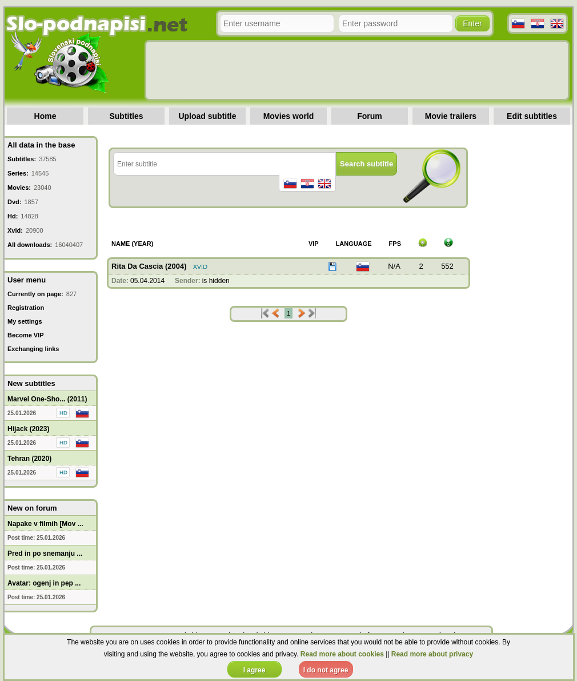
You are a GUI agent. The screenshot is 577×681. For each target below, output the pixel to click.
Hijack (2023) (28, 429)
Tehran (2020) (29, 459)
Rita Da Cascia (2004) (149, 266)
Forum (369, 116)
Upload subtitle (207, 116)
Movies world (288, 116)
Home (45, 116)
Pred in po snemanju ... (44, 553)
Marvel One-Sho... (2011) (47, 399)
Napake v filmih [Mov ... (45, 524)
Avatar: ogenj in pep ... (44, 583)
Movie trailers (450, 116)
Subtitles (126, 116)
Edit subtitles (532, 116)
